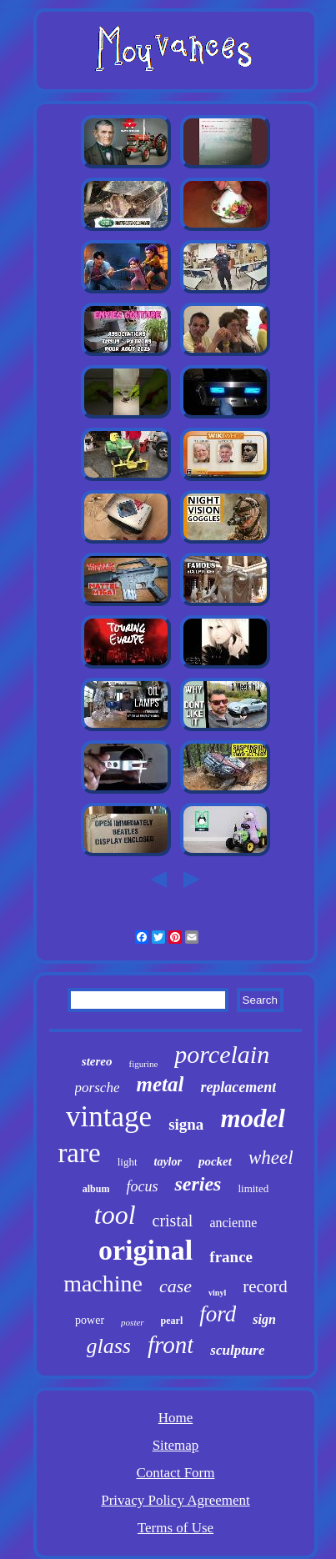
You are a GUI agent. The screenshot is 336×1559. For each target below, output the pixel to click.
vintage (109, 1116)
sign (264, 1319)
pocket (215, 1161)
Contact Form (176, 1473)
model (252, 1118)
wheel (270, 1157)
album (96, 1189)
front (170, 1344)
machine (103, 1283)
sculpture (237, 1350)
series (197, 1184)
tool (115, 1215)
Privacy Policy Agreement (175, 1500)
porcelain (221, 1054)
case (175, 1286)
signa (185, 1124)
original (145, 1250)
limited (253, 1188)
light (128, 1161)
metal (159, 1084)
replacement (238, 1087)
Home (175, 1418)
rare (79, 1153)
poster (132, 1322)
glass (109, 1346)
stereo (97, 1061)
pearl (172, 1320)
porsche (97, 1087)
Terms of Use (175, 1528)
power (89, 1320)
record (265, 1286)
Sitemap (176, 1445)
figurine (143, 1064)
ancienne (233, 1223)
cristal (173, 1220)
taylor (168, 1161)
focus (142, 1186)
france (231, 1257)
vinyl (217, 1292)
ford (217, 1313)
